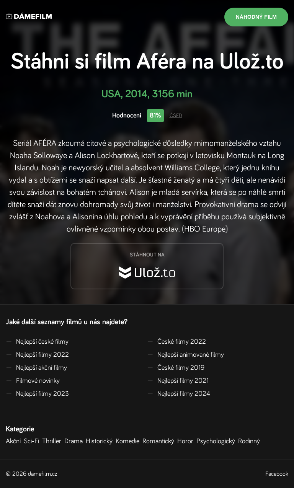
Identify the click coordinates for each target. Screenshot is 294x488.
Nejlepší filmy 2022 (37, 354)
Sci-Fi (33, 441)
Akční (15, 441)
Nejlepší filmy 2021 (178, 380)
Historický (101, 441)
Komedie (129, 441)
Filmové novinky (33, 380)
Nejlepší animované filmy (185, 354)
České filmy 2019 (175, 367)
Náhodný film (256, 17)
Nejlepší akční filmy (36, 367)
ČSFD (176, 115)
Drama (75, 441)
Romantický (159, 441)
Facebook (276, 474)
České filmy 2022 (176, 341)
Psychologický (217, 441)
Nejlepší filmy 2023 (37, 393)
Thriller (53, 441)
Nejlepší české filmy (37, 341)
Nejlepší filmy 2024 (178, 393)
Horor (186, 441)
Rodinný (250, 441)
